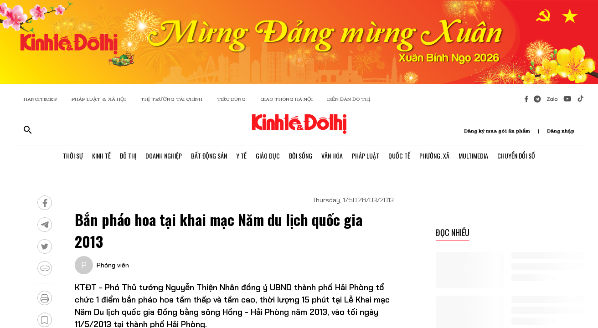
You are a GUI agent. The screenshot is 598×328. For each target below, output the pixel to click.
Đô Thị (128, 155)
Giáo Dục (268, 155)
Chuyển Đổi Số (516, 155)
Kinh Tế (101, 155)
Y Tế (241, 155)
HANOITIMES (40, 99)
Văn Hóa (332, 155)
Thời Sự (73, 155)
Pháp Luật (365, 155)
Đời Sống (300, 155)
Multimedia (473, 155)
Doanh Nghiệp (163, 155)
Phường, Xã (434, 155)
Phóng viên (113, 265)
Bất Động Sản (209, 155)
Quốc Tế (399, 155)
